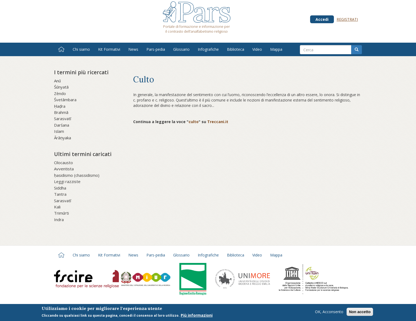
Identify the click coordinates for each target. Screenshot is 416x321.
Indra (59, 219)
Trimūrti (61, 213)
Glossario (181, 49)
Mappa (276, 49)
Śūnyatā (61, 87)
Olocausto (63, 162)
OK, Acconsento (329, 312)
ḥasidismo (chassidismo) (76, 175)
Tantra (60, 194)
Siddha (60, 188)
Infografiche (208, 49)
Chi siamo (81, 49)
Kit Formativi (109, 49)
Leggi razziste (67, 181)
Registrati (347, 19)
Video (257, 49)
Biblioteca (235, 49)
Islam (59, 131)
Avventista (64, 168)
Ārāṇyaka (62, 137)
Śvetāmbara (65, 99)
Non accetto (360, 312)
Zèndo (60, 93)
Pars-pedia (155, 49)
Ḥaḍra (59, 106)
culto (194, 121)
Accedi (322, 19)
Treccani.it (217, 121)
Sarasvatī (62, 118)
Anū (57, 80)
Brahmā (61, 112)
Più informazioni (197, 316)
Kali (57, 207)
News (133, 49)
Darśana (61, 125)
